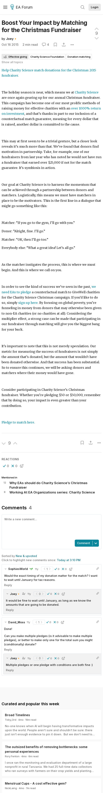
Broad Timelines (17, 715)
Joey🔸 (11, 39)
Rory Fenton (12, 756)
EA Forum (22, 7)
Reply (8, 585)
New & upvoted (26, 556)
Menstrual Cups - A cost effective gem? (36, 783)
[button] (6, 466)
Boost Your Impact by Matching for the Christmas (44, 26)
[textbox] (51, 526)
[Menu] (5, 7)
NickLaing (11, 788)
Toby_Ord (10, 719)
